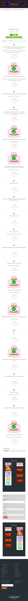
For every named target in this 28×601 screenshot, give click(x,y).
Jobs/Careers (15, 9)
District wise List (4, 570)
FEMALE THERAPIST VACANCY (14, 263)
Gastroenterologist (14, 392)
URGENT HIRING (14, 109)
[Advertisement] (14, 18)
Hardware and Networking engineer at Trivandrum (14, 407)
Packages (16, 570)
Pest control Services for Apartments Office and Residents (14, 93)
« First (8, 37)
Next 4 (16, 37)
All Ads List (3, 569)
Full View (14, 55)
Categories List (7, 9)
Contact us (3, 573)
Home (2, 9)
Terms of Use (17, 573)
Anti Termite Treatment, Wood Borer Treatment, (14, 76)
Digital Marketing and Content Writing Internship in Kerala (14, 316)
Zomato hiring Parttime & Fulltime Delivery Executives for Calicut (14, 360)
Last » (20, 37)
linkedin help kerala (14, 183)
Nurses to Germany (14, 231)
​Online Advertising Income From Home (14, 434)
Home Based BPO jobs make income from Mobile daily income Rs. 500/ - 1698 (14, 199)
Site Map (16, 567)
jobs (14, 332)
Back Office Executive (14, 215)
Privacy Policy (17, 576)
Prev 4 (12, 37)
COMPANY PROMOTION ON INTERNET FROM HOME (14, 247)
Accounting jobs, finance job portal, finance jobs (14, 376)
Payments (16, 569)
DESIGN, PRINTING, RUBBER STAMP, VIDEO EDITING (14, 139)
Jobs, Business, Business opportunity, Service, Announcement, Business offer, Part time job (14, 167)
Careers (3, 576)
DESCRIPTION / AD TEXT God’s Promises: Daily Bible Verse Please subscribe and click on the (14, 47)
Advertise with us (5, 567)
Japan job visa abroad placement (14, 290)
